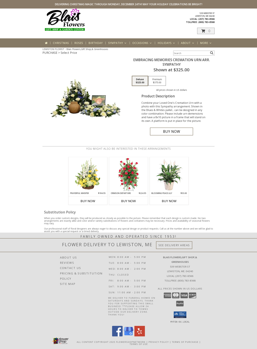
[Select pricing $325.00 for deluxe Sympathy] (140, 81)
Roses (78, 43)
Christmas (61, 43)
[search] (211, 53)
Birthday (96, 43)
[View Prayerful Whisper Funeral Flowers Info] (88, 174)
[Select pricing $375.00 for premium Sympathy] (157, 81)
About (188, 43)
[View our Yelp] (139, 335)
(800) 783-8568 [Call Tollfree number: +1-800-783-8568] (187, 280)
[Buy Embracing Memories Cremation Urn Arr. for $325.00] (171, 131)
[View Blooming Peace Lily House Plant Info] (169, 174)
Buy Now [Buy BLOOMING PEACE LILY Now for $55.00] (169, 201)
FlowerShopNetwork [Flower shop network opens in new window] (131, 341)
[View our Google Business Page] (128, 335)
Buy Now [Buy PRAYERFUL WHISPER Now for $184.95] (87, 201)
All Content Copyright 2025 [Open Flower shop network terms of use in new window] (96, 341)
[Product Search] (190, 53)
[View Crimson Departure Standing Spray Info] (128, 174)
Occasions (142, 43)
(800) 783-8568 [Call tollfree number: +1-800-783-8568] (206, 22)
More (206, 43)
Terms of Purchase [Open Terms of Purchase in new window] (185, 341)
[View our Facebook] (117, 335)
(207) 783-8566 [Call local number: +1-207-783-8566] (206, 18)
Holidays (166, 43)
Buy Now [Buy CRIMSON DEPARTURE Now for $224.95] (128, 201)
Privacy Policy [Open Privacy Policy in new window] (159, 341)
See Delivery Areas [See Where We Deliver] (174, 245)
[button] (206, 31)
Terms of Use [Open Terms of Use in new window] (139, 343)
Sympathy (117, 43)
